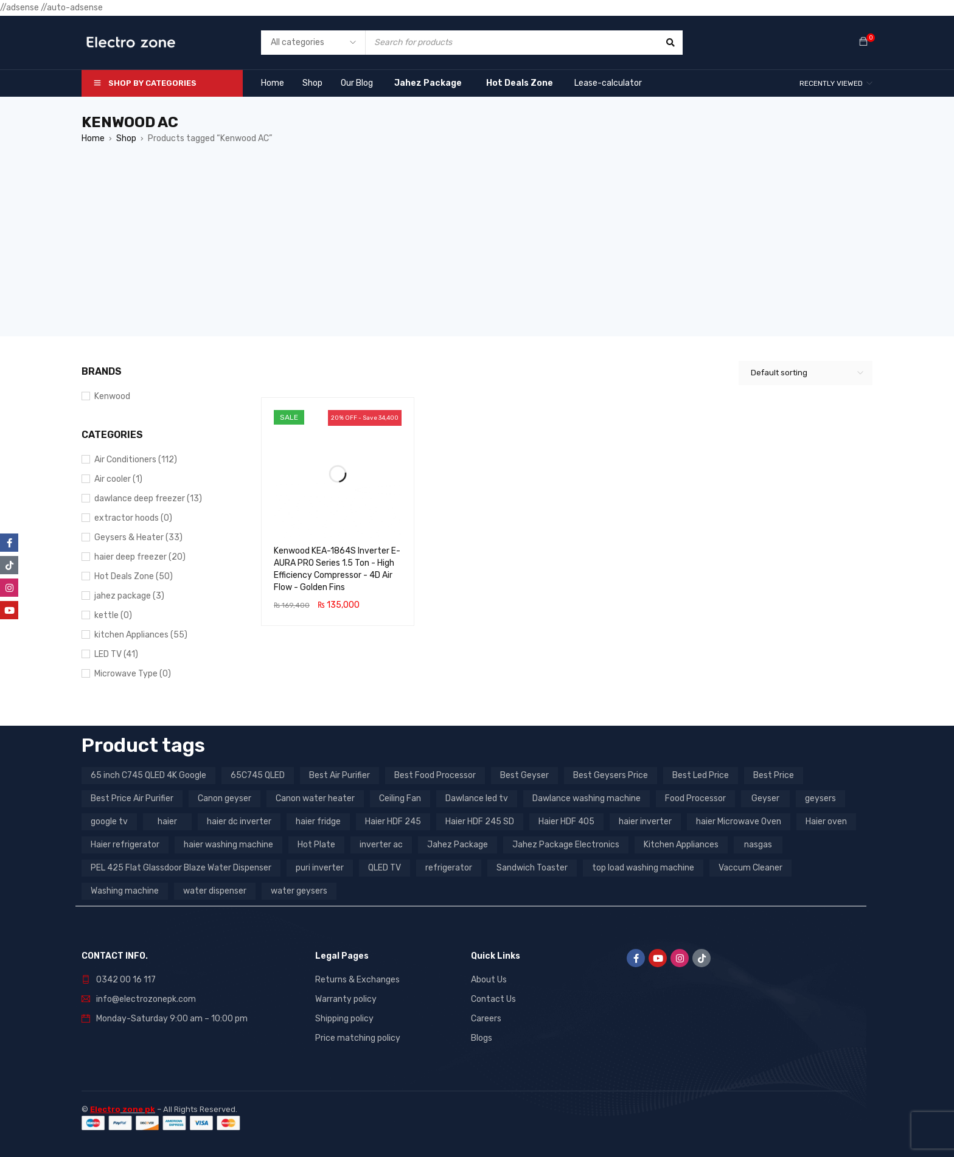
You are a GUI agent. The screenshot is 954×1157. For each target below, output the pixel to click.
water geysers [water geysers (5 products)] (299, 891)
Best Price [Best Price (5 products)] (773, 775)
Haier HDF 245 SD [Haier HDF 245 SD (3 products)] (479, 821)
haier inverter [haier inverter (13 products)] (645, 821)
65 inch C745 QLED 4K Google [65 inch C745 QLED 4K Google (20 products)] (148, 775)
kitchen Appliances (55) (140, 635)
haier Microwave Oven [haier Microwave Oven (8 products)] (738, 821)
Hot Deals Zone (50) (133, 576)
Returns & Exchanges (357, 980)
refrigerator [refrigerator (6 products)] (448, 868)
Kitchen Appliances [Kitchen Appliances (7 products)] (681, 844)
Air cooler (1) (118, 479)
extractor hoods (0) (133, 518)
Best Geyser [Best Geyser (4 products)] (524, 775)
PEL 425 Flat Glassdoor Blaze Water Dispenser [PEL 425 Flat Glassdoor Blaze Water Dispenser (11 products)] (181, 868)
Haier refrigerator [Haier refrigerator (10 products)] (125, 844)
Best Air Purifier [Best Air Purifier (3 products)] (339, 775)
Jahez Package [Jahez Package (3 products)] (457, 844)
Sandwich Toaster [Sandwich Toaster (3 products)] (532, 868)
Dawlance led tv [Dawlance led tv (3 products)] (476, 798)
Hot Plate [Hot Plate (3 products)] (316, 844)
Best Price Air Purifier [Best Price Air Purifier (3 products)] (132, 798)
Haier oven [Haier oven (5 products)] (826, 821)
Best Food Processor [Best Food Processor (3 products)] (435, 775)
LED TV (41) (116, 654)
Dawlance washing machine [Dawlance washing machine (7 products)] (586, 798)
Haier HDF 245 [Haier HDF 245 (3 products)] (393, 821)
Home (93, 138)
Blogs (481, 1038)
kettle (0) (113, 615)
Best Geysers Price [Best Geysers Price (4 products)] (610, 775)
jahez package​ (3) (129, 596)
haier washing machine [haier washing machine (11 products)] (228, 844)
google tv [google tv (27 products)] (109, 821)
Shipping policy (344, 1018)
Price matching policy (357, 1038)
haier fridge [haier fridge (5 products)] (318, 821)
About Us (489, 980)
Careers (486, 1018)
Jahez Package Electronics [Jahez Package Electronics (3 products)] (565, 844)
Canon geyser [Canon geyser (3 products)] (224, 798)
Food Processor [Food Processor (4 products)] (695, 798)
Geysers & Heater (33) (138, 537)
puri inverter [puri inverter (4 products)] (320, 868)
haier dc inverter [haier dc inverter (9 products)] (239, 821)
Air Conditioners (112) (135, 459)
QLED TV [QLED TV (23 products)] (384, 868)
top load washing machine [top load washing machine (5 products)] (643, 868)
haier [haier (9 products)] (167, 821)
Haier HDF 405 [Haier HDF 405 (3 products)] (566, 821)
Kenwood (112, 396)
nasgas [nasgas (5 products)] (758, 844)
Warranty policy (346, 999)
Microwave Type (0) (132, 674)
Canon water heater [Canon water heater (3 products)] (315, 798)
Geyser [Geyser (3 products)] (765, 798)
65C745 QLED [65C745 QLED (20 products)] (258, 775)
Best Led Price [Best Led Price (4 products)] (700, 775)
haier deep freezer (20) (140, 557)
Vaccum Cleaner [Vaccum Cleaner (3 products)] (750, 868)
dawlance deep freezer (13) (148, 498)
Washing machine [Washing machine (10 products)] (125, 891)
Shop (126, 138)
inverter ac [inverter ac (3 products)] (381, 844)
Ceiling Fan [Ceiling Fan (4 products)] (400, 798)
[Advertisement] (477, 251)
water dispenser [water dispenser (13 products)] (214, 891)
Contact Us (493, 999)
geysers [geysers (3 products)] (820, 798)
